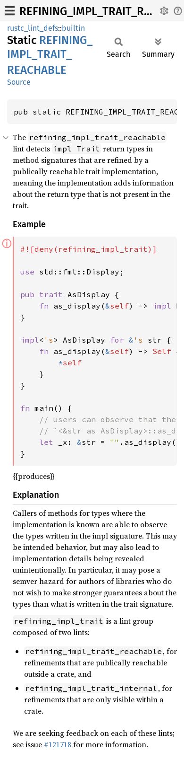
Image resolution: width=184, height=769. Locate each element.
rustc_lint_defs (32, 28)
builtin (73, 28)
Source (19, 82)
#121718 (57, 744)
